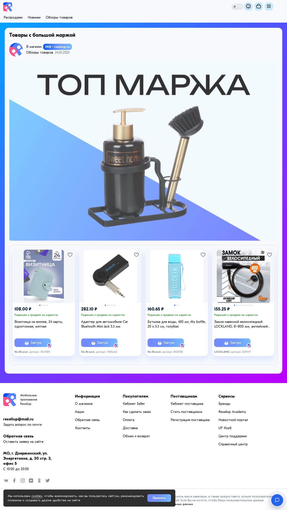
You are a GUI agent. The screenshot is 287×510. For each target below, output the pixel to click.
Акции (79, 412)
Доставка (130, 428)
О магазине (84, 404)
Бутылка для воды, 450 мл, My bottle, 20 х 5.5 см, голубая (177, 324)
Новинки (34, 17)
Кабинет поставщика (187, 404)
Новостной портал (233, 420)
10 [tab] (251, 305)
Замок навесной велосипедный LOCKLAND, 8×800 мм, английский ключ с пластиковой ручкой (241, 324)
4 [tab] (45, 305)
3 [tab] (43, 305)
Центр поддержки (232, 436)
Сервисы (226, 396)
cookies (36, 496)
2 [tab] (41, 305)
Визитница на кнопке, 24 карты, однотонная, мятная (39, 324)
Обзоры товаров (59, 17)
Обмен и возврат (136, 436)
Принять (159, 498)
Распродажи (13, 17)
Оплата (128, 420)
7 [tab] (246, 305)
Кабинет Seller (134, 404)
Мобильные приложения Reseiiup (28, 399)
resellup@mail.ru (18, 419)
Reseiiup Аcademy (232, 412)
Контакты (82, 428)
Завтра (32, 343)
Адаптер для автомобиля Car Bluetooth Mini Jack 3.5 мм (104, 324)
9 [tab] (249, 305)
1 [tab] (39, 305)
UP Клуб (224, 428)
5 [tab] (47, 305)
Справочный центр (233, 444)
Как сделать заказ (137, 412)
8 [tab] (248, 305)
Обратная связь (18, 436)
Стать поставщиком (186, 412)
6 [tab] (115, 305)
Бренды (224, 404)
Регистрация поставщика (190, 420)
